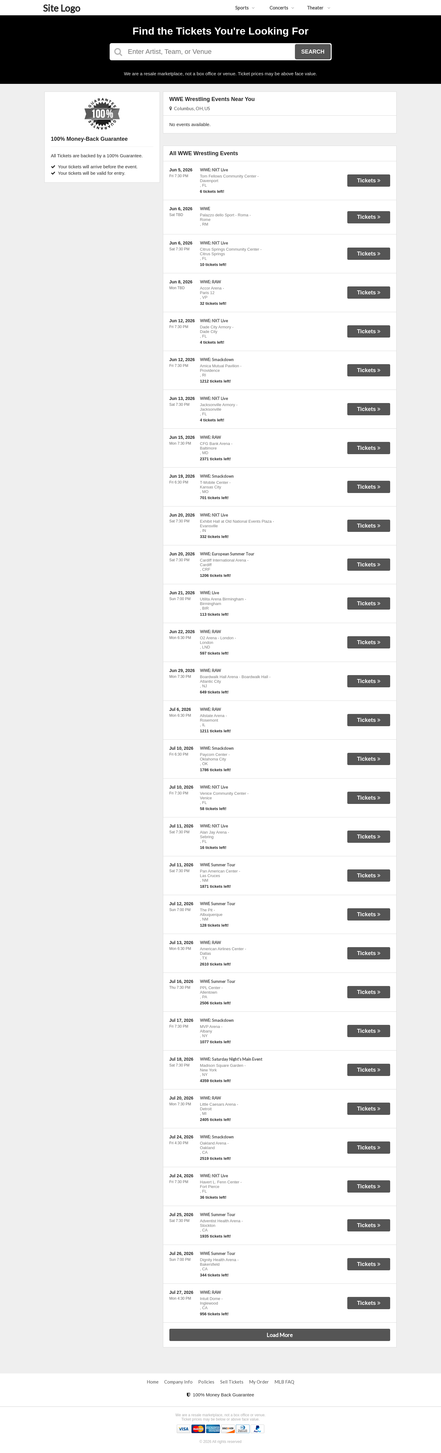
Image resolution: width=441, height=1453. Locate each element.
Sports (245, 7)
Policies (206, 1381)
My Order (259, 1381)
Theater (318, 7)
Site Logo (61, 7)
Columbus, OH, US (189, 108)
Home (153, 1381)
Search (312, 52)
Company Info (178, 1381)
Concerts (282, 7)
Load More (279, 1335)
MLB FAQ (284, 1381)
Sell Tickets (231, 1381)
